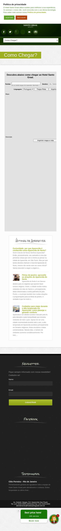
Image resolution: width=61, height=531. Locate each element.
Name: (11, 379)
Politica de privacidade (36, 12)
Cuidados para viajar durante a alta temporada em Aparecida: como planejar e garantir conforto (35, 309)
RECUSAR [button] (21, 18)
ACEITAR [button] (9, 18)
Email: (11, 390)
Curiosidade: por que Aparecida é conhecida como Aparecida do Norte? (29, 249)
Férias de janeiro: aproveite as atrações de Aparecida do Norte (34, 277)
